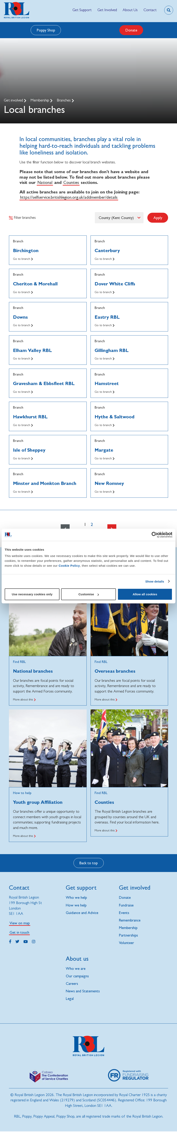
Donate (131, 30)
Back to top (88, 863)
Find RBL (19, 662)
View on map (20, 923)
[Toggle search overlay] (168, 10)
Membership (40, 100)
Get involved (14, 100)
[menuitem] (82, 10)
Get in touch (19, 932)
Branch (18, 241)
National (44, 182)
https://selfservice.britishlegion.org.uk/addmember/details (69, 197)
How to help (22, 793)
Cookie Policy (69, 565)
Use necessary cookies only (32, 594)
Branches (64, 100)
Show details (154, 581)
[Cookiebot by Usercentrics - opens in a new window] (154, 535)
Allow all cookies (145, 594)
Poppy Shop (46, 30)
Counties (71, 182)
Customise (88, 594)
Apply (157, 217)
